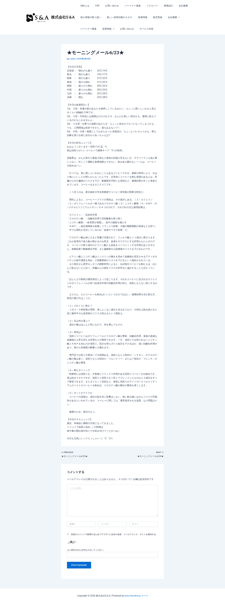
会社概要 (176, 5)
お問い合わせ (109, 5)
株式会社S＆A (63, 17)
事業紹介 (162, 5)
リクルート (147, 5)
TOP (95, 5)
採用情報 (86, 29)
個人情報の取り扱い (90, 17)
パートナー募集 (129, 5)
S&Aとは (84, 5)
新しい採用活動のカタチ (118, 17)
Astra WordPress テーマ (136, 595)
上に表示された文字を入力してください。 (86, 550)
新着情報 (140, 17)
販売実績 (153, 17)
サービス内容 (122, 28)
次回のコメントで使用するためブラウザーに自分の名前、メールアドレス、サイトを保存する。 (114, 534)
